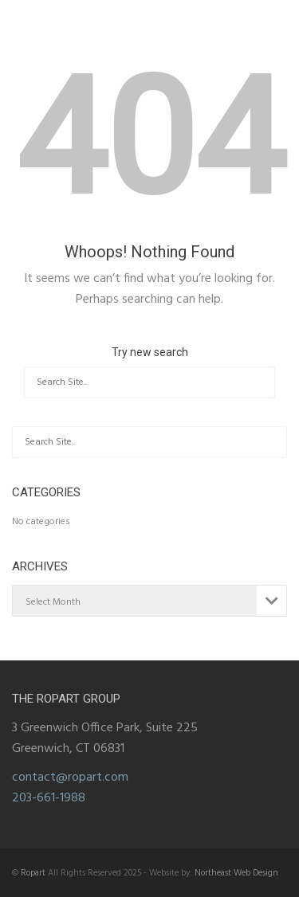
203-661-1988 (48, 798)
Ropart (33, 873)
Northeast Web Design (236, 873)
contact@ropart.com (70, 777)
